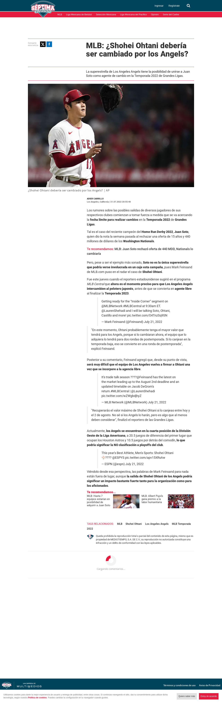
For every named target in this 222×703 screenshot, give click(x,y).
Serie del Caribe (171, 14)
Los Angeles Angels (157, 523)
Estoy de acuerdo (209, 696)
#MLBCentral (132, 306)
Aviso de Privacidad (209, 685)
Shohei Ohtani (134, 523)
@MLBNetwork (111, 306)
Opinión (155, 14)
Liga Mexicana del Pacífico (133, 14)
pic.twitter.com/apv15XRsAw (145, 457)
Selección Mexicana (106, 14)
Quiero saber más (186, 696)
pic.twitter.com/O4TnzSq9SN (147, 315)
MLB (59, 14)
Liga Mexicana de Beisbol (79, 14)
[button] (43, 44)
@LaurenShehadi (113, 310)
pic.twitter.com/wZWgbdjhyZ (121, 396)
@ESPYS (118, 457)
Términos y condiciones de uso (179, 685)
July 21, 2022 (153, 322)
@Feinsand (144, 377)
